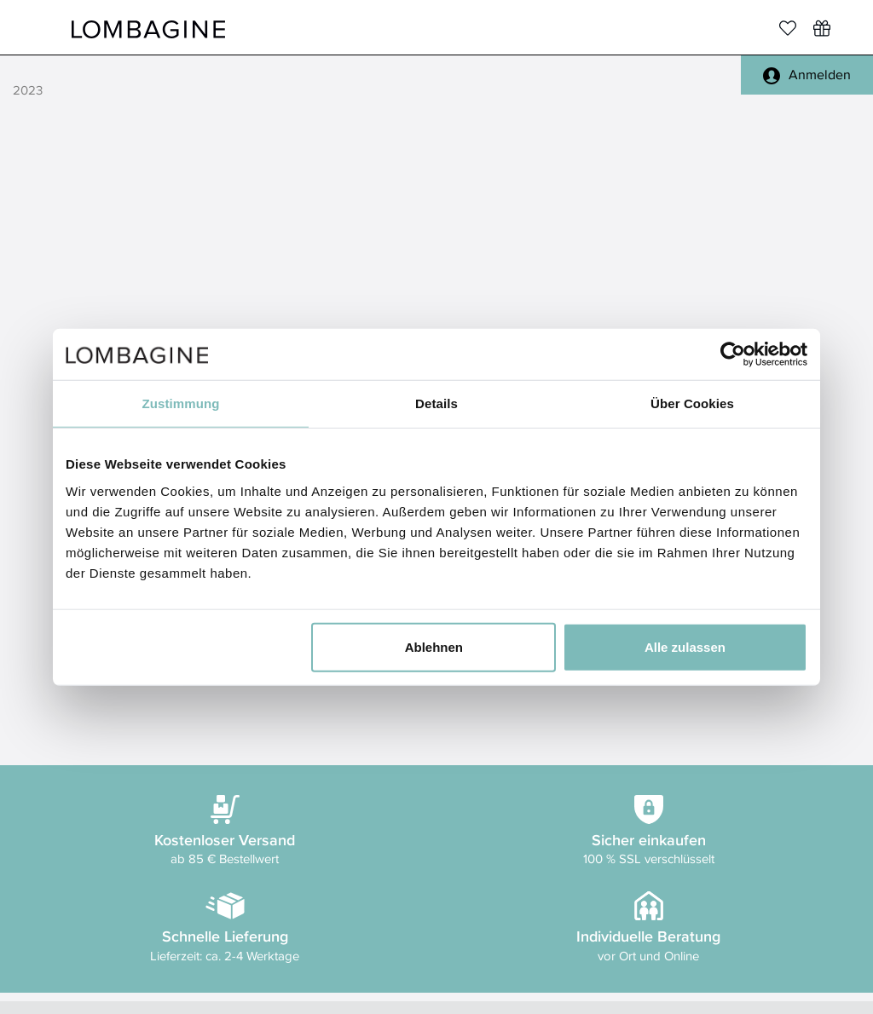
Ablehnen (434, 646)
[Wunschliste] (821, 28)
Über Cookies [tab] (692, 403)
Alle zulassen (685, 646)
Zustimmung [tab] (181, 403)
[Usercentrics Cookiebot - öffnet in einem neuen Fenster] (732, 354)
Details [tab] (436, 403)
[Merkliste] (787, 28)
